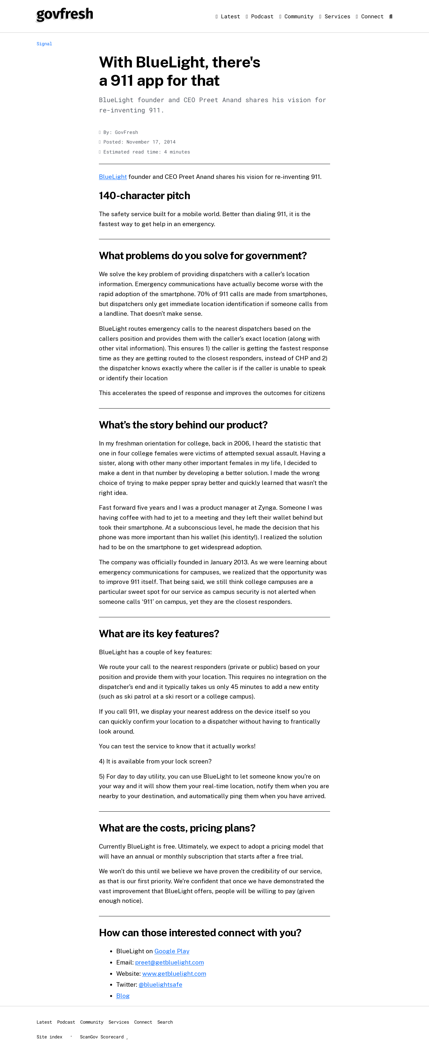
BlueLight (113, 176)
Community (298, 16)
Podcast (261, 16)
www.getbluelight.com (174, 973)
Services (336, 16)
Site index (49, 1037)
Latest (229, 16)
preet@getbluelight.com (169, 962)
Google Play (171, 951)
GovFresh (126, 132)
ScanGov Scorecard (104, 1037)
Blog (123, 995)
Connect (371, 16)
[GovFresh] (65, 15)
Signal (44, 44)
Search (165, 1022)
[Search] (391, 16)
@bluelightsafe (160, 984)
